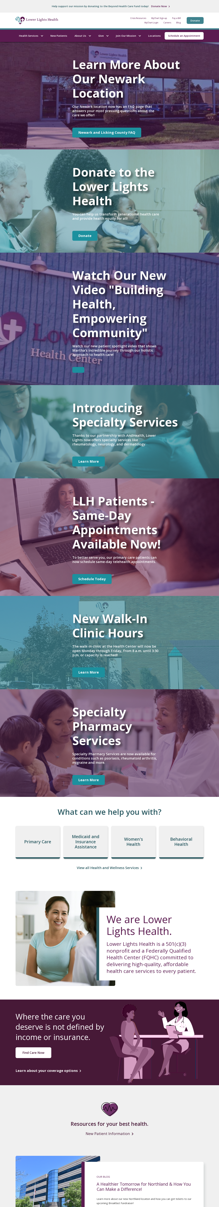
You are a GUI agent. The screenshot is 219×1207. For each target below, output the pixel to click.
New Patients (58, 35)
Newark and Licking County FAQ (106, 132)
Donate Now (159, 6)
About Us (83, 35)
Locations (154, 35)
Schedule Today (92, 579)
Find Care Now (33, 1053)
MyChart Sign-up (159, 18)
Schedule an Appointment (184, 35)
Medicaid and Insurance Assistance (85, 842)
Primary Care (37, 841)
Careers (167, 22)
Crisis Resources (138, 18)
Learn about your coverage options (47, 1070)
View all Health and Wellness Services (108, 867)
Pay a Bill (176, 18)
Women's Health (133, 841)
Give (103, 35)
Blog (178, 22)
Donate (195, 20)
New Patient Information (108, 1134)
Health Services (31, 35)
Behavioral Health (181, 841)
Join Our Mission (128, 35)
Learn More (88, 461)
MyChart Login (151, 22)
